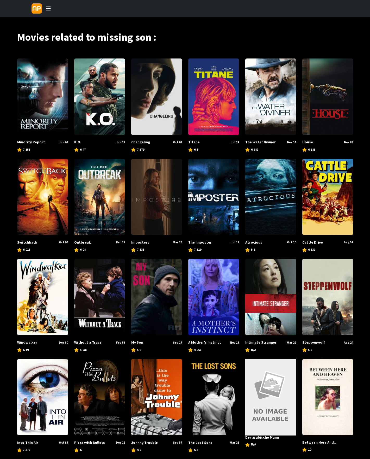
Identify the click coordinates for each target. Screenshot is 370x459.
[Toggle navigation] (48, 8)
